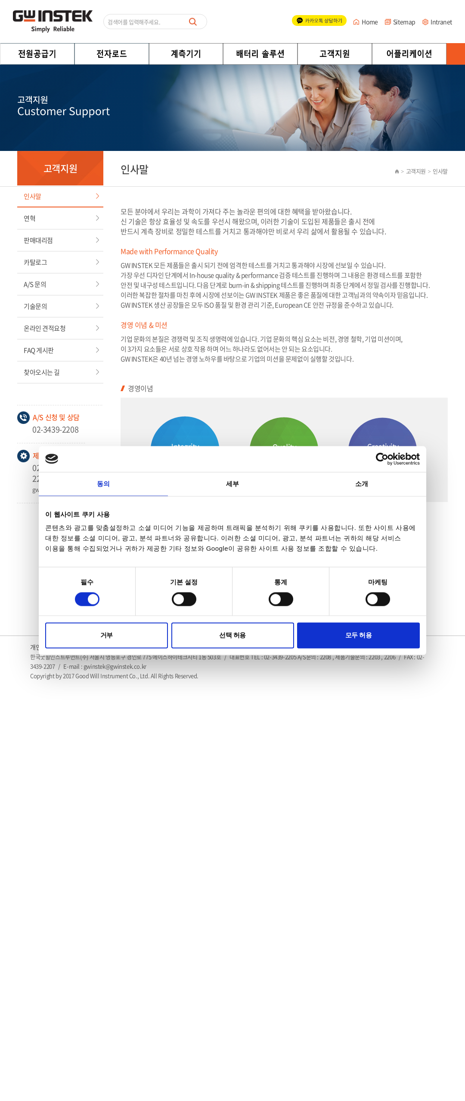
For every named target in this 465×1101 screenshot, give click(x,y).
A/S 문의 (35, 284)
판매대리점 (38, 240)
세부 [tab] (232, 483)
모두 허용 (358, 635)
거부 (106, 635)
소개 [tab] (361, 483)
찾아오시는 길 (42, 372)
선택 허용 (232, 635)
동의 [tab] (103, 483)
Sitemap (404, 21)
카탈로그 (35, 262)
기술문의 (35, 306)
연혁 (29, 218)
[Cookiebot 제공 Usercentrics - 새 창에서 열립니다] (382, 458)
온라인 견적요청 (44, 328)
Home (370, 21)
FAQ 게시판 (39, 350)
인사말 (32, 196)
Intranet (441, 21)
